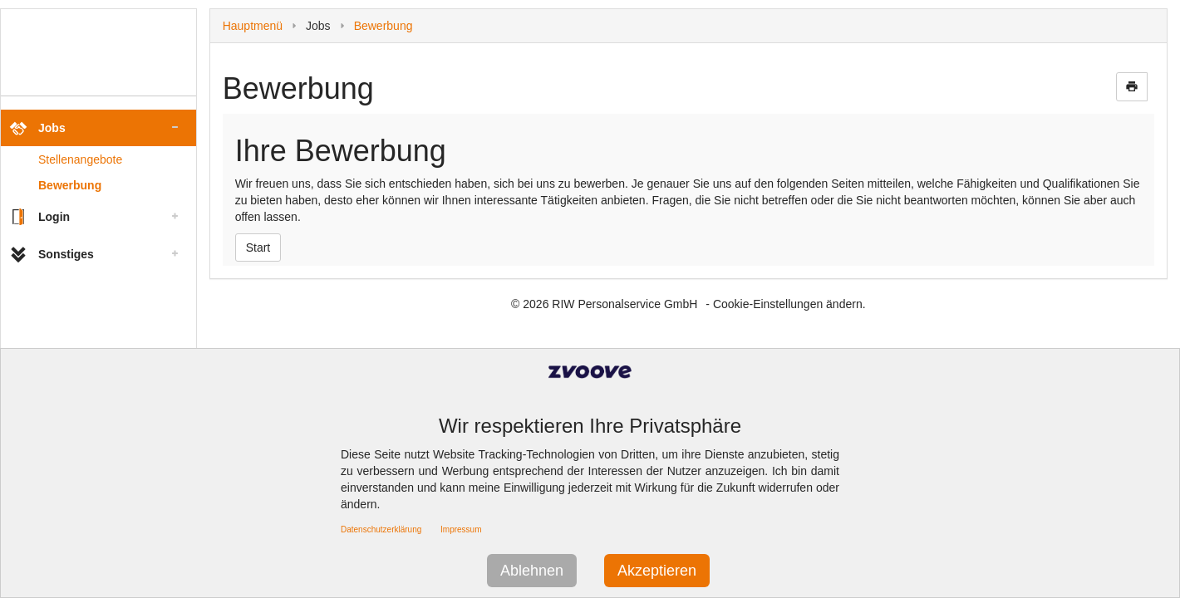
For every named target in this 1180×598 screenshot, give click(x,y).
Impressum (460, 529)
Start (258, 247)
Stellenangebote (80, 159)
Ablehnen (531, 570)
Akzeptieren (656, 570)
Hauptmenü (253, 25)
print (1131, 86)
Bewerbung (69, 185)
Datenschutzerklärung (381, 529)
